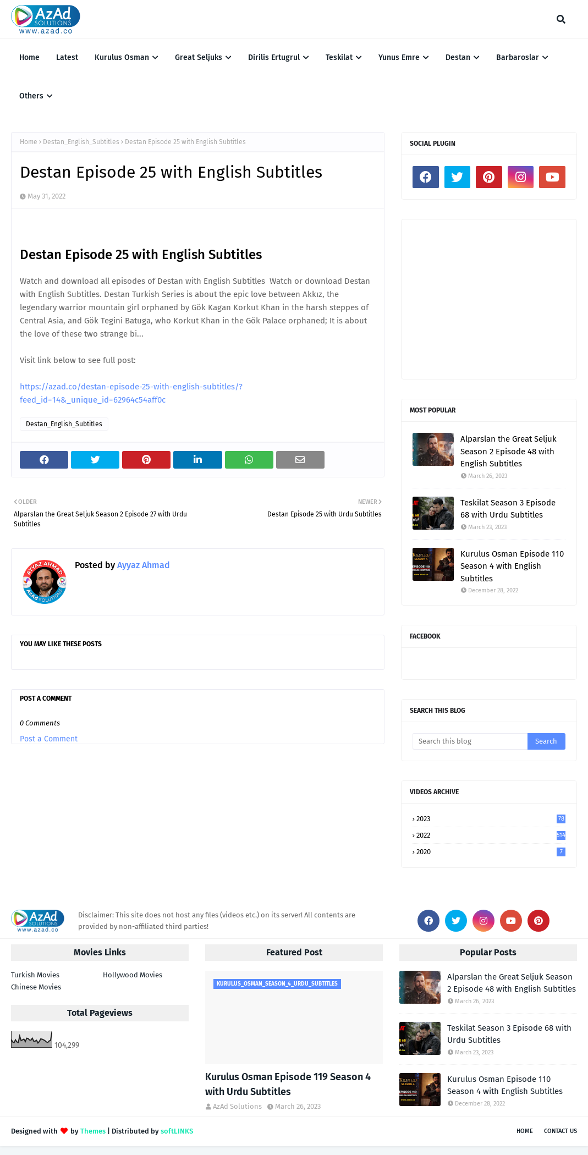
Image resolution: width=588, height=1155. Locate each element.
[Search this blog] (470, 741)
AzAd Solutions (237, 1106)
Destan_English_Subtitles (81, 142)
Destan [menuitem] (458, 57)
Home (28, 142)
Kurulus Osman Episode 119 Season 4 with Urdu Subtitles (288, 1084)
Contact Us (560, 1131)
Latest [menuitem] (67, 57)
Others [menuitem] (31, 96)
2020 (490, 852)
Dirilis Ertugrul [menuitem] (274, 57)
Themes (93, 1131)
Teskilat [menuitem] (339, 57)
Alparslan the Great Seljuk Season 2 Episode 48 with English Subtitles (508, 451)
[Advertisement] (489, 299)
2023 (490, 819)
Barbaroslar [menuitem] (517, 57)
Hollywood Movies (132, 975)
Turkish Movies (35, 975)
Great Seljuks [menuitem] (198, 57)
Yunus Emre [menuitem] (399, 57)
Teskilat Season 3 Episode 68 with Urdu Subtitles (508, 509)
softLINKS (177, 1131)
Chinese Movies (36, 987)
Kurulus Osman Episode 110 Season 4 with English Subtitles (512, 566)
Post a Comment (49, 739)
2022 (490, 835)
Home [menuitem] (29, 57)
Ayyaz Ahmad (142, 565)
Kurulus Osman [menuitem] (122, 57)
